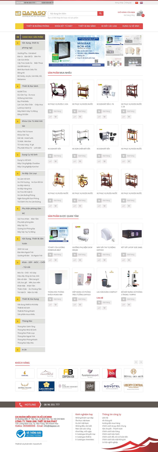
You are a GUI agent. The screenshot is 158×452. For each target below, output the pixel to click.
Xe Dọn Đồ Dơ (37, 182)
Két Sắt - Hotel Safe (25, 138)
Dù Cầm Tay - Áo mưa (26, 95)
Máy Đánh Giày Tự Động (27, 111)
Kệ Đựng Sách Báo (25, 98)
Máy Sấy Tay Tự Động (26, 232)
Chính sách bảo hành (111, 434)
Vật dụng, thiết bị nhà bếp (28, 304)
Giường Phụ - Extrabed (27, 53)
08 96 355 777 (29, 2)
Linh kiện (37, 148)
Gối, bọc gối (22, 282)
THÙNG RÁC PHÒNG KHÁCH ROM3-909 (56, 293)
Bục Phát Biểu (23, 101)
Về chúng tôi (107, 420)
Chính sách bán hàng (111, 431)
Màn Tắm (35, 219)
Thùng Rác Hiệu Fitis (26, 343)
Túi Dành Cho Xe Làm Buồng (29, 201)
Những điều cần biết (84, 426)
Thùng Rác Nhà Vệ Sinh (27, 330)
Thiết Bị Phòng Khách (26, 311)
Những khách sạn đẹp (84, 418)
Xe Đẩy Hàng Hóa (25, 188)
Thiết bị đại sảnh (87, 26)
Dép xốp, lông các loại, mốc (28, 276)
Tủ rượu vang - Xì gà (26, 144)
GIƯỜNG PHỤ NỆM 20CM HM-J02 (82, 248)
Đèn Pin (37, 56)
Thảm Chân (22, 289)
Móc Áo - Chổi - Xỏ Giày (27, 272)
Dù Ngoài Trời (36, 255)
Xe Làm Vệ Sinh (24, 179)
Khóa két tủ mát (64, 26)
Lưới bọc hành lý (24, 108)
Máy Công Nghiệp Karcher (28, 166)
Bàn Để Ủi (28, 56)
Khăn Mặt (21, 285)
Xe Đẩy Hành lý (24, 185)
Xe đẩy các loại (109, 26)
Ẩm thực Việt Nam (83, 420)
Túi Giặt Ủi (22, 292)
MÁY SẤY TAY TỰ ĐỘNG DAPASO (106, 248)
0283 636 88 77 (48, 2)
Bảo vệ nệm (22, 279)
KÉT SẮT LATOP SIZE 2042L (131, 247)
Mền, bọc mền (34, 282)
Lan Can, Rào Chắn (25, 104)
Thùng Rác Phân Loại (26, 333)
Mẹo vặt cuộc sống (83, 428)
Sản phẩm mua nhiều (26, 314)
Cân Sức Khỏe (23, 59)
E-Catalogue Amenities (85, 439)
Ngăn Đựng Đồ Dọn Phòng (28, 198)
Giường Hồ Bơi (23, 255)
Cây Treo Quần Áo (25, 63)
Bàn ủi (20, 56)
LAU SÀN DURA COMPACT (107, 292)
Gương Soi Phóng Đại (26, 228)
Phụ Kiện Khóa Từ (25, 148)
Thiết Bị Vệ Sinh (24, 308)
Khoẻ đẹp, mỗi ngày (84, 431)
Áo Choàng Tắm (35, 289)
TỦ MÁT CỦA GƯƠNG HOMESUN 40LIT (56, 248)
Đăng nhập (119, 2)
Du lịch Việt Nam (82, 423)
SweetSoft (37, 444)
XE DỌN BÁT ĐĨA (54, 148)
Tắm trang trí (34, 279)
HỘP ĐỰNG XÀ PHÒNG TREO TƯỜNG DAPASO (81, 293)
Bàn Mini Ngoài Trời (25, 252)
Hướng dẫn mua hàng (111, 423)
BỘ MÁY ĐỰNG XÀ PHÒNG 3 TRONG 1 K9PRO (131, 293)
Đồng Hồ (21, 73)
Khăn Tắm (31, 285)
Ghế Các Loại (23, 249)
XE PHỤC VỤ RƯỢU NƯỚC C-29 (131, 105)
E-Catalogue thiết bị (83, 437)
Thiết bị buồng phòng (37, 26)
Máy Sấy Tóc (23, 225)
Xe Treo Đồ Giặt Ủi (25, 192)
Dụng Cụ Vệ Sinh (24, 160)
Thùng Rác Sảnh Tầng (26, 326)
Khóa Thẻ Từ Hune (25, 131)
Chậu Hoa (39, 104)
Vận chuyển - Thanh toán (112, 428)
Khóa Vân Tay (23, 135)
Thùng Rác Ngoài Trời (26, 336)
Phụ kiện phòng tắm (26, 222)
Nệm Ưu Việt (32, 292)
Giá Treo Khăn (23, 219)
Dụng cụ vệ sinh (131, 26)
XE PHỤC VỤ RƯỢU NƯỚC (82, 104)
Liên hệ (105, 418)
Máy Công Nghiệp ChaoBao (29, 163)
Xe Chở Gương (23, 182)
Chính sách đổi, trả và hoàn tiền (115, 437)
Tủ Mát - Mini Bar (24, 141)
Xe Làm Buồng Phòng (26, 195)
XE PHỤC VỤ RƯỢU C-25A (58, 104)
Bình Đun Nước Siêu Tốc (27, 69)
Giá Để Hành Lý (24, 66)
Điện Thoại (38, 63)
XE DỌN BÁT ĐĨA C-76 (105, 104)
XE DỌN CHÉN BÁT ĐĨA (81, 148)
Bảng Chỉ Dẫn (23, 114)
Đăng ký (128, 2)
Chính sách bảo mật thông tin (114, 439)
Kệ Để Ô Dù (22, 91)
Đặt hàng (54, 111)
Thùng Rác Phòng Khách (27, 339)
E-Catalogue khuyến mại (85, 434)
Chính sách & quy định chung (114, 426)
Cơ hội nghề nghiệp (110, 442)
